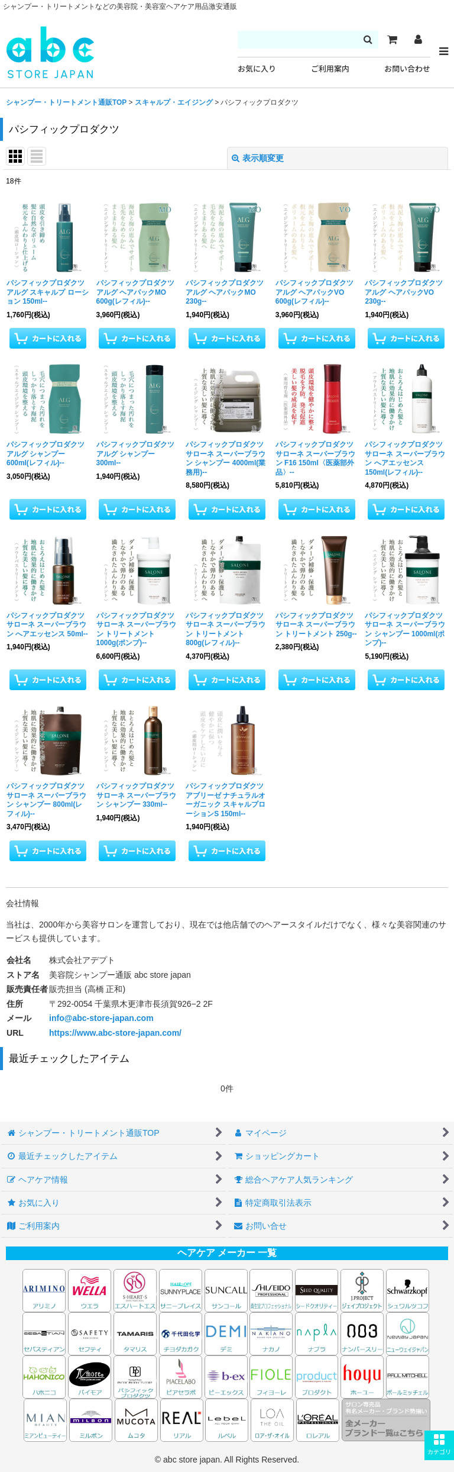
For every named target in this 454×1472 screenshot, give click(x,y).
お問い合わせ (407, 69)
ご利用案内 (330, 69)
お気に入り (257, 69)
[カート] (392, 39)
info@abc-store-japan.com (101, 1018)
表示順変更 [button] (258, 158)
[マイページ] (417, 39)
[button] (439, 1445)
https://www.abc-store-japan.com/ (115, 1033)
